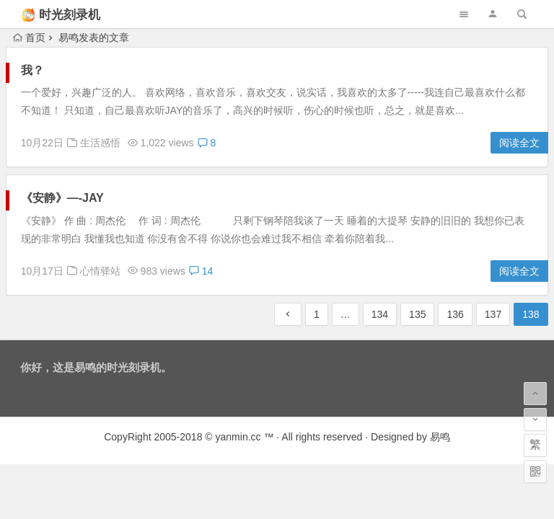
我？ (32, 70)
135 (417, 314)
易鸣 (440, 437)
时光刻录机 (69, 15)
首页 (29, 37)
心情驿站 (100, 271)
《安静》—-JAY (62, 198)
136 (455, 314)
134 (379, 314)
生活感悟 (100, 142)
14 (201, 271)
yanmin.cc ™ (245, 437)
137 (493, 314)
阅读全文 (519, 142)
